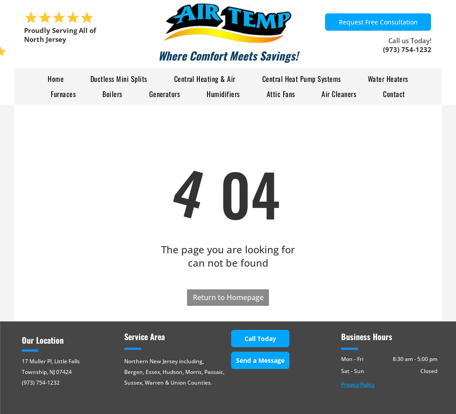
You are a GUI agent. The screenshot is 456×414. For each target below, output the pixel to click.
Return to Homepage (228, 297)
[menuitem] (55, 78)
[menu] (19, 52)
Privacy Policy (358, 384)
